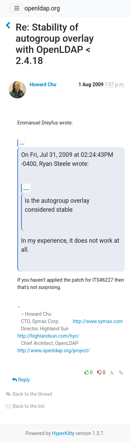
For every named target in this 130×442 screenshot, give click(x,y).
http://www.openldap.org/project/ (53, 350)
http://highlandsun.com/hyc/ (48, 336)
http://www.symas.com (98, 321)
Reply (21, 380)
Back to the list (24, 406)
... (21, 142)
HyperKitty (63, 433)
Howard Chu (42, 84)
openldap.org (42, 8)
